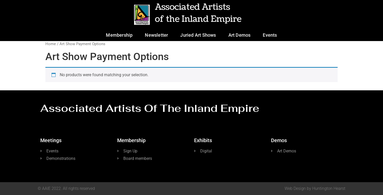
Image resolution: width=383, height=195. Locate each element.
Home (50, 44)
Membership (119, 35)
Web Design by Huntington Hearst (315, 188)
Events (270, 35)
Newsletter (156, 35)
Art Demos (239, 35)
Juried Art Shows (198, 35)
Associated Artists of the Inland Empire (149, 108)
